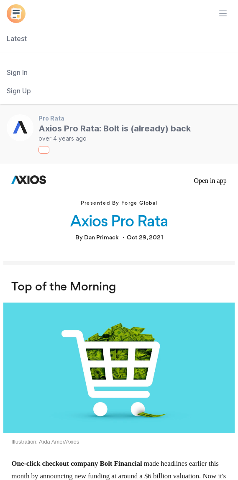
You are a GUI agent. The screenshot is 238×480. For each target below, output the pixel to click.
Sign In (17, 72)
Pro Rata (51, 118)
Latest (17, 38)
